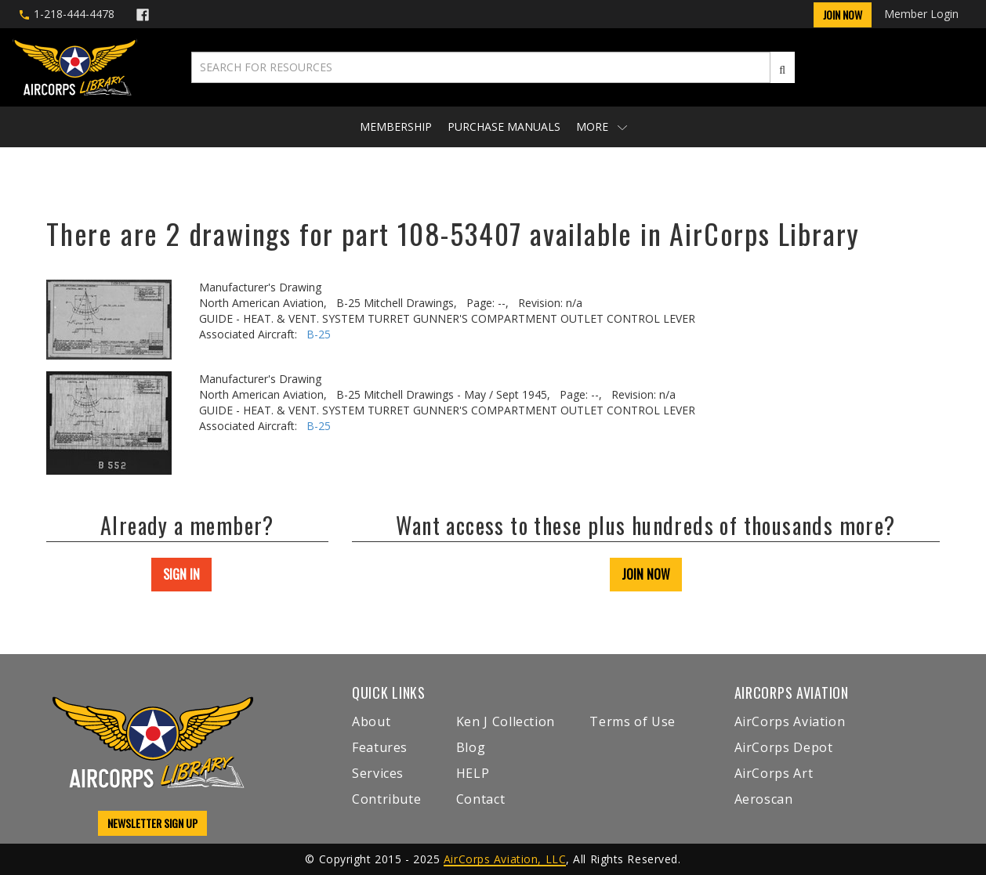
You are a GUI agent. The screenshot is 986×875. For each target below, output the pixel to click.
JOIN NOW (646, 574)
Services (378, 773)
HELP (473, 773)
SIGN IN (181, 574)
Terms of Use (632, 721)
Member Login (921, 13)
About (371, 721)
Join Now (842, 14)
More (601, 126)
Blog (471, 747)
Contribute (386, 799)
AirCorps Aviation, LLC (505, 858)
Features (380, 747)
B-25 (318, 334)
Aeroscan (763, 799)
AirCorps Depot (783, 747)
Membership (396, 126)
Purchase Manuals (504, 126)
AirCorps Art (774, 773)
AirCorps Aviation (790, 721)
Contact (480, 799)
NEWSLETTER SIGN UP (152, 823)
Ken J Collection (505, 721)
